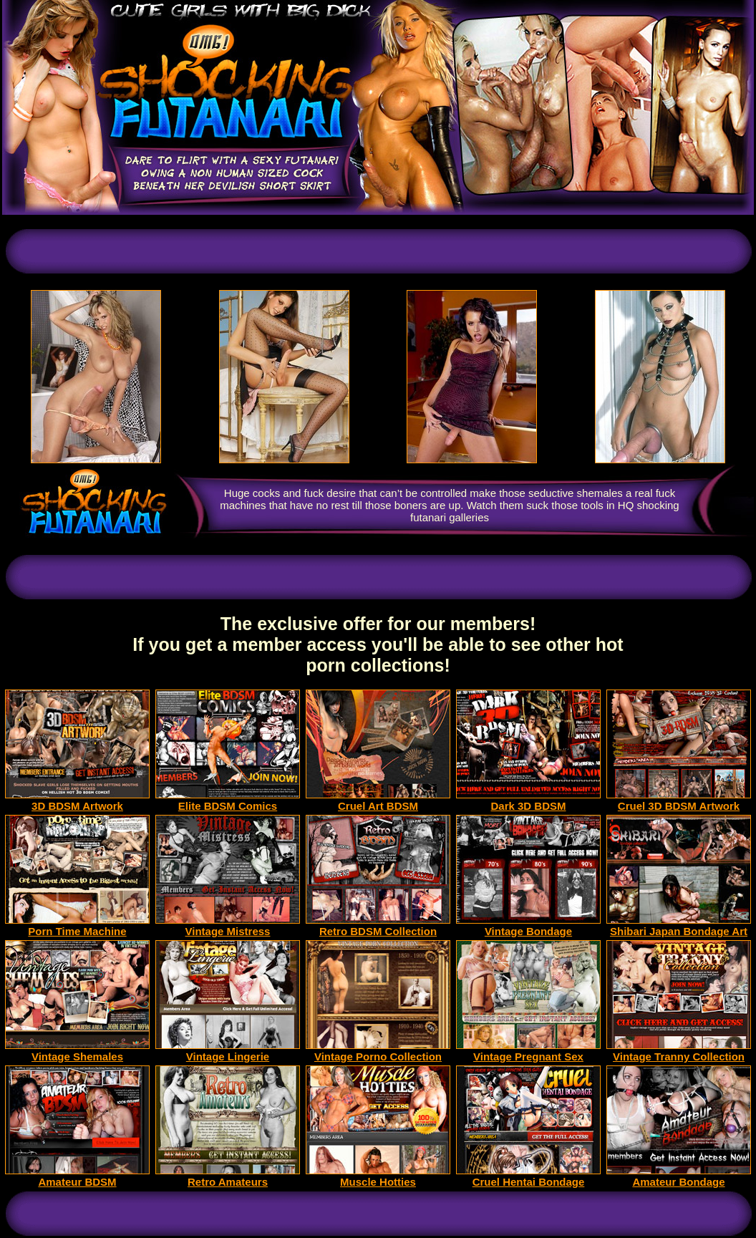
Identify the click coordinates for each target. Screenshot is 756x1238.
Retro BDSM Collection (378, 926)
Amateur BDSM (77, 1177)
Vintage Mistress (227, 926)
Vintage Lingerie (227, 1051)
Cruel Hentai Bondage (528, 1177)
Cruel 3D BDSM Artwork (678, 801)
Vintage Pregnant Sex (528, 1051)
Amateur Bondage (678, 1177)
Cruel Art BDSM (378, 801)
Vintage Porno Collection (378, 1051)
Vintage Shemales (77, 1051)
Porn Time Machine (77, 926)
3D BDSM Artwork (77, 801)
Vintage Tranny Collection (678, 1051)
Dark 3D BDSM (528, 801)
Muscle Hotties (378, 1177)
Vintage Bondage (528, 926)
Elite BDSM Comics (227, 801)
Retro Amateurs (227, 1177)
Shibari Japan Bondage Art (678, 926)
